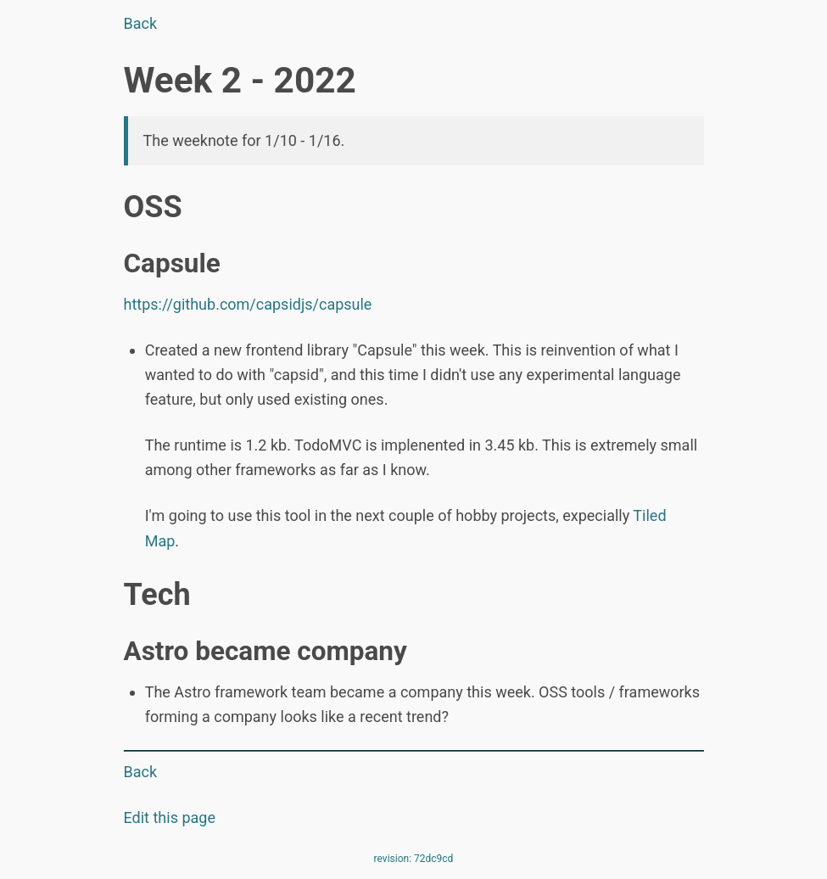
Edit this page (169, 817)
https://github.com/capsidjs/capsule (248, 304)
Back (141, 23)
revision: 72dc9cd (414, 859)
